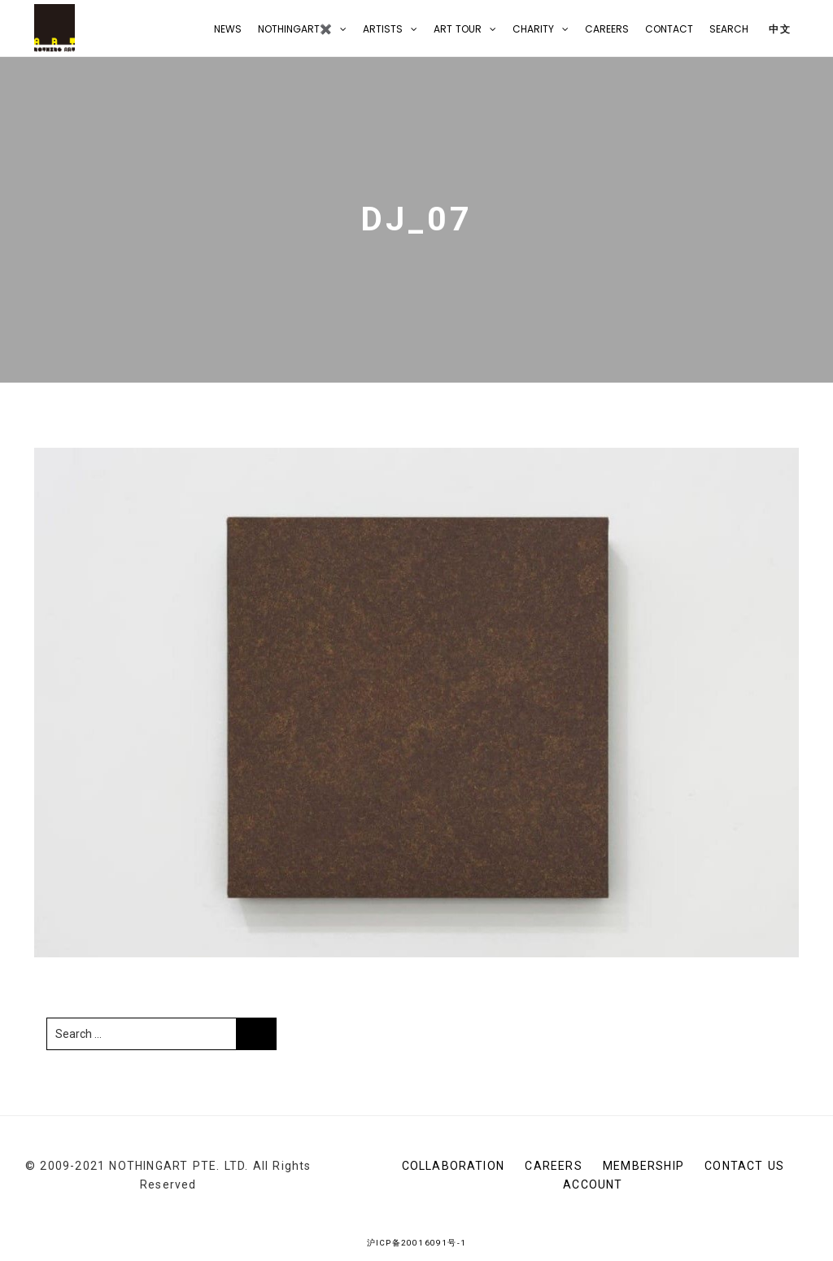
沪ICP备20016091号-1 (416, 1242)
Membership (643, 1165)
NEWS (228, 29)
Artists (383, 29)
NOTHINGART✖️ (295, 29)
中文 (778, 29)
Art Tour (458, 29)
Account (592, 1184)
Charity (533, 29)
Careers (607, 29)
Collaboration (453, 1165)
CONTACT (669, 29)
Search (728, 29)
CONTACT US (744, 1165)
